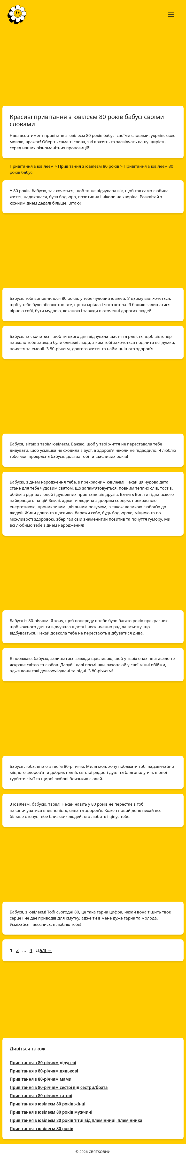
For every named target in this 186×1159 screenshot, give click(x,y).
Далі (44, 950)
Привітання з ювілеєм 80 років (41, 1128)
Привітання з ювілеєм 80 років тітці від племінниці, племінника (76, 1120)
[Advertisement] (93, 65)
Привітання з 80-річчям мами (40, 1079)
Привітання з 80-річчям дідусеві (43, 1062)
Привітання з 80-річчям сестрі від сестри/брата (59, 1087)
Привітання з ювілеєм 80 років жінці (47, 1104)
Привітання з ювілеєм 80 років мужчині (51, 1112)
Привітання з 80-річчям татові (41, 1095)
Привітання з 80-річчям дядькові (44, 1071)
